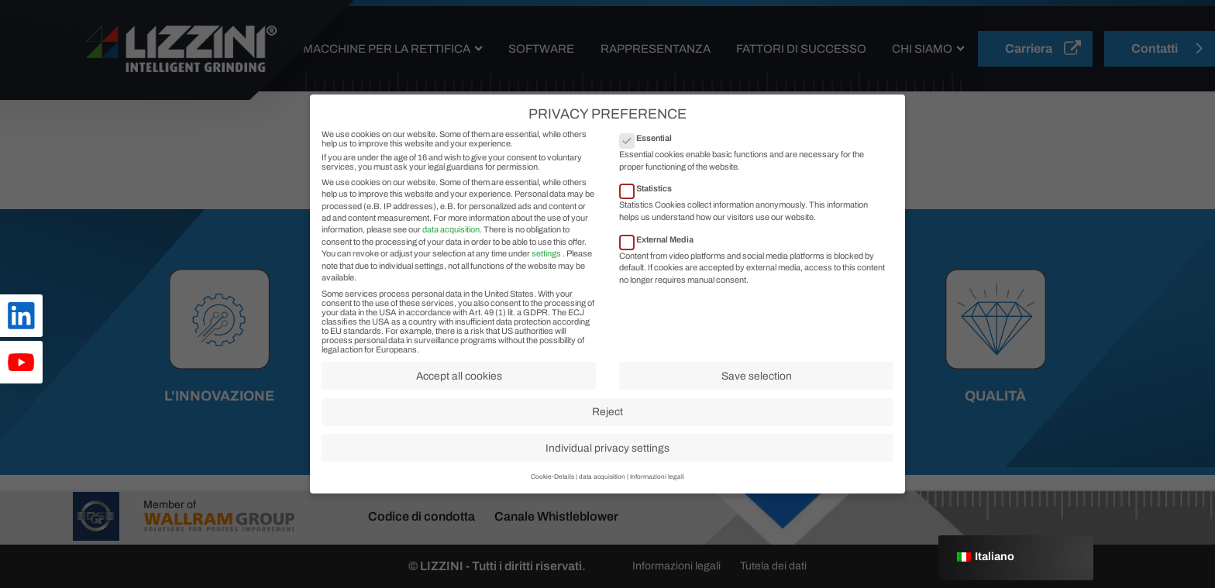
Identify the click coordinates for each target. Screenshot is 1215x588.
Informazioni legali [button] (657, 493)
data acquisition (451, 245)
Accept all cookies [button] (459, 391)
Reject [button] (607, 428)
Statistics (650, 204)
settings (546, 269)
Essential (650, 154)
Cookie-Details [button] (552, 493)
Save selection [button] (756, 391)
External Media (661, 255)
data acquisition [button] (602, 493)
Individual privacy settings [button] (607, 463)
